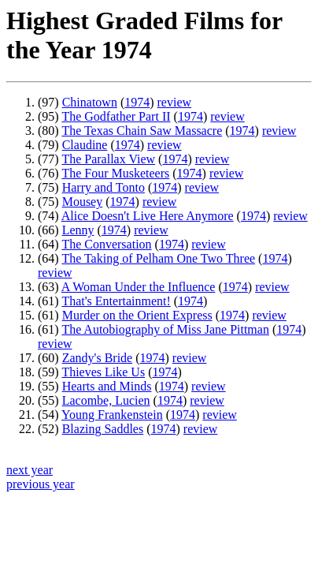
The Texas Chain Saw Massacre (141, 130)
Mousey (82, 201)
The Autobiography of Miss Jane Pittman (165, 329)
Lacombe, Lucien (106, 400)
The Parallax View (108, 159)
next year (29, 469)
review (174, 102)
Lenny (78, 230)
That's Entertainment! (115, 301)
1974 (137, 102)
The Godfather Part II (115, 116)
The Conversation (106, 244)
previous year (40, 484)
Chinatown (89, 102)
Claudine (85, 144)
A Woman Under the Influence (138, 286)
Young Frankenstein (112, 414)
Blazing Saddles (103, 428)
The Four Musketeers (115, 173)
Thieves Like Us (103, 372)
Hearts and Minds (107, 386)
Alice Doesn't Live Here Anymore (147, 215)
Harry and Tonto (103, 187)
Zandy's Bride (97, 357)
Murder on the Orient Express (137, 315)
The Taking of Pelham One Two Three (158, 258)
